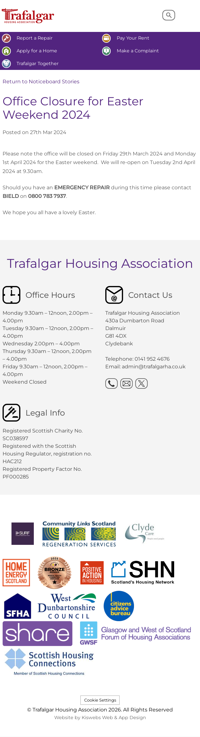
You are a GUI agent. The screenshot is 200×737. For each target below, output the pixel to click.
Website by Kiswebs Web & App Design (100, 717)
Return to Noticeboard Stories (41, 82)
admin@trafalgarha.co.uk (154, 367)
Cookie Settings (100, 700)
